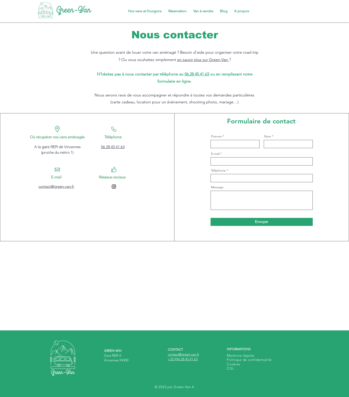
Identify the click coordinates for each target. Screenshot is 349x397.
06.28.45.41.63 (197, 74)
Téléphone (218, 170)
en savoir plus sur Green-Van (203, 59)
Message (217, 187)
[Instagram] (114, 186)
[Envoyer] (262, 222)
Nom (267, 136)
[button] (241, 11)
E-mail (215, 153)
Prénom (216, 136)
